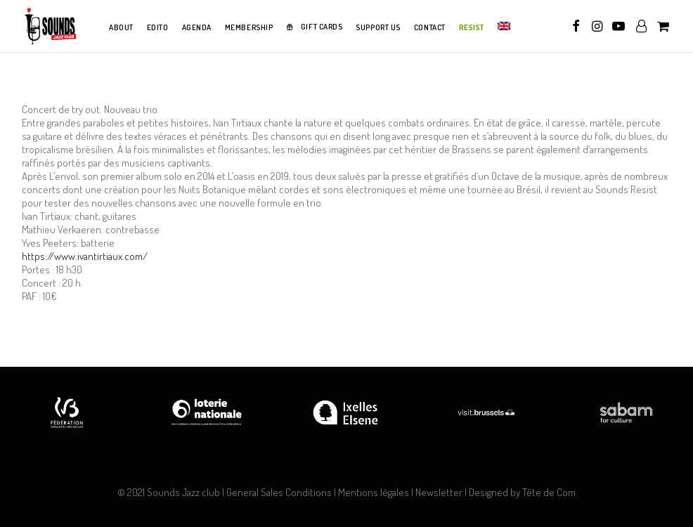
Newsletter (438, 492)
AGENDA (197, 27)
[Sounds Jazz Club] (50, 26)
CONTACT (430, 27)
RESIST (471, 27)
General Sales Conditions (279, 492)
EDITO (158, 27)
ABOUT (121, 27)
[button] (576, 26)
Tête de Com (549, 492)
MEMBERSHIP (249, 27)
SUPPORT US (378, 27)
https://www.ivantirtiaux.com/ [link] (85, 256)
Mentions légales (373, 492)
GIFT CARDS (322, 27)
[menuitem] (121, 28)
